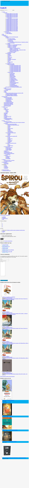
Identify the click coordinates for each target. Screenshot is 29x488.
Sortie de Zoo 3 (8, 89)
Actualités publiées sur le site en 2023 (12, 16)
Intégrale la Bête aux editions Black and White (9, 444)
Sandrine (9, 60)
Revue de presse (4, 96)
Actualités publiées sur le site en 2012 (12, 24)
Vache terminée (8, 148)
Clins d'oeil (6, 123)
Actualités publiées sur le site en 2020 (12, 19)
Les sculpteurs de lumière (12, 39)
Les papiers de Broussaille (10, 63)
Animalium (6, 107)
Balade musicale (12, 75)
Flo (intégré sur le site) (7, 116)
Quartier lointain (6, 151)
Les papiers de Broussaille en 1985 (15, 70)
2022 (19, 331)
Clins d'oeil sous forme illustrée (11, 132)
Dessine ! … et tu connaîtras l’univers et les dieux (10, 432)
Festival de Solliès (5, 248)
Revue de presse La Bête (8, 97)
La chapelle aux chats (13, 79)
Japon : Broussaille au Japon (14, 50)
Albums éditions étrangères (8, 300)
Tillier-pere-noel (10, 131)
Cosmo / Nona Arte (24, 301)
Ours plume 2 (6, 163)
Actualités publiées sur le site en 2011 (12, 25)
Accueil (3, 11)
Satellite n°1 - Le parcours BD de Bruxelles (14, 44)
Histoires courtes (10, 72)
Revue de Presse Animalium (8, 103)
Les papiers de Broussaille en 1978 (15, 65)
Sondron (9, 139)
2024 (19, 301)
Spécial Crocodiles (13, 76)
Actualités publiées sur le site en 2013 (12, 23)
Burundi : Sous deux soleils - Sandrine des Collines (18, 49)
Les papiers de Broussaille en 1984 (15, 69)
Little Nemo (6, 90)
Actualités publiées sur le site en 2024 (12, 14)
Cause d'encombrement (13, 85)
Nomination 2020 (8, 100)
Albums (7, 37)
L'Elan (5, 87)
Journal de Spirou (5, 218)
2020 (3, 219)
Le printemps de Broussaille (14, 86)
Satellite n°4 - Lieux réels (12, 47)
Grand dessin (6, 167)
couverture (4, 216)
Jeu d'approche (12, 77)
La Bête (5, 92)
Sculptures (4, 159)
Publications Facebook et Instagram (11, 93)
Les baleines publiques (11, 38)
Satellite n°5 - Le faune (11, 52)
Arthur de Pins (10, 138)
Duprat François (10, 128)
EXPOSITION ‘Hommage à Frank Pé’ (8, 403)
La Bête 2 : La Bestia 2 (5, 314)
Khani (20, 376)
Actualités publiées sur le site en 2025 (12, 13)
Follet (9, 135)
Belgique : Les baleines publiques (15, 48)
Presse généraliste (9, 98)
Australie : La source (13, 51)
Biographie (6, 113)
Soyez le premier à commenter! (5, 215)
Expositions (8, 119)
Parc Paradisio (8, 158)
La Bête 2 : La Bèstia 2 (5, 317)
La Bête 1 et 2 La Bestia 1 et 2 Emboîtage (8, 299)
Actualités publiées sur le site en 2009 (12, 27)
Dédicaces (5, 115)
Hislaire (9, 129)
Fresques (5, 165)
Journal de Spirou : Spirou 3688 (7, 251)
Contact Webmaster (9, 33)
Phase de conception (9, 147)
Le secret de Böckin (13, 83)
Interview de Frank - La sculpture (9, 160)
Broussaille (4, 217)
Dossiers (3, 120)
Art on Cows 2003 (7, 146)
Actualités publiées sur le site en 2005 (12, 30)
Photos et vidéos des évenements (9, 153)
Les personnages (8, 53)
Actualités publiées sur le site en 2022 (12, 15)
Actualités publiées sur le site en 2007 (12, 29)
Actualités (5, 12)
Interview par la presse (7, 105)
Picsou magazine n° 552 (6, 246)
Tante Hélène (10, 57)
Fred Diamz (10, 141)
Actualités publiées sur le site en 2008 (12, 28)
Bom (7, 110)
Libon (9, 127)
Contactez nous (6, 31)
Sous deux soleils (10, 41)
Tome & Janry (10, 140)
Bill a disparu (12, 74)
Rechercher (2, 10)
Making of (5, 150)
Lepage (9, 144)
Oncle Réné (10, 55)
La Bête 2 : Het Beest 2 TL (6, 375)
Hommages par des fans (7, 121)
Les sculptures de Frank (7, 161)
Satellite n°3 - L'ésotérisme (12, 46)
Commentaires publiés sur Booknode (11, 95)
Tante (9, 56)
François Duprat (10, 145)
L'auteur (3, 106)
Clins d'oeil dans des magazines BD (11, 136)
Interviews (5, 112)
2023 (19, 316)
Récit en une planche (11, 64)
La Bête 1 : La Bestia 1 (5, 329)
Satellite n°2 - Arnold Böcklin (12, 45)
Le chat (9, 62)
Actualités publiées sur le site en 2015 (12, 22)
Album (9, 301)
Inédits (5, 114)
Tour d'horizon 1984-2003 (8, 152)
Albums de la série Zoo (7, 88)
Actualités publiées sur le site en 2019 (12, 18)
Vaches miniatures (9, 149)
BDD (3, 34)
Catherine (9, 58)
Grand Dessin (8, 154)
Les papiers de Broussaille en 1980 (15, 67)
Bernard (9, 54)
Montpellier (8, 157)
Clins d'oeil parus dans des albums (11, 124)
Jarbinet (9, 133)
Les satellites (8, 43)
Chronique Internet (9, 101)
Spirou (5, 91)
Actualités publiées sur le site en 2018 (12, 21)
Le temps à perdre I (13, 78)
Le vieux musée (12, 73)
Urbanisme (6, 155)
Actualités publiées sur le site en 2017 (12, 20)
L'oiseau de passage (5, 244)
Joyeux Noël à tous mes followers (7, 418)
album (7, 301)
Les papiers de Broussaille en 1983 (15, 68)
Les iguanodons (12, 84)
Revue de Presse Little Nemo (8, 104)
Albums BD (4, 35)
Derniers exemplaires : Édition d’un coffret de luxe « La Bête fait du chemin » (14, 460)
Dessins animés (4, 162)
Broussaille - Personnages (12, 59)
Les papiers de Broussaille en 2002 (15, 71)
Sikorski (9, 126)
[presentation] (7, 281)
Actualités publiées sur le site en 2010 (12, 26)
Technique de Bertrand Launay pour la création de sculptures (15, 122)
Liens (5, 108)
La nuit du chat (10, 40)
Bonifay (7, 111)
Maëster (9, 134)
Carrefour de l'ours (13, 81)
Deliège (9, 142)
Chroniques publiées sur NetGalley (11, 94)
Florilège (5, 117)
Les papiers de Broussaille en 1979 (15, 66)
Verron (9, 125)
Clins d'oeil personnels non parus (11, 143)
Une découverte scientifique (14, 82)
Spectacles (5, 166)
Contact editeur (8, 32)
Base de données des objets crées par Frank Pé (7, 379)
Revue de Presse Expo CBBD (8, 102)
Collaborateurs (6, 109)
